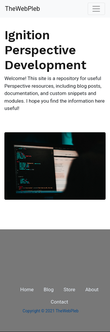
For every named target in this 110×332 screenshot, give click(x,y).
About (92, 289)
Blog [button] (49, 289)
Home (27, 289)
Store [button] (69, 289)
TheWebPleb (22, 8)
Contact (59, 302)
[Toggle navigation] (96, 9)
